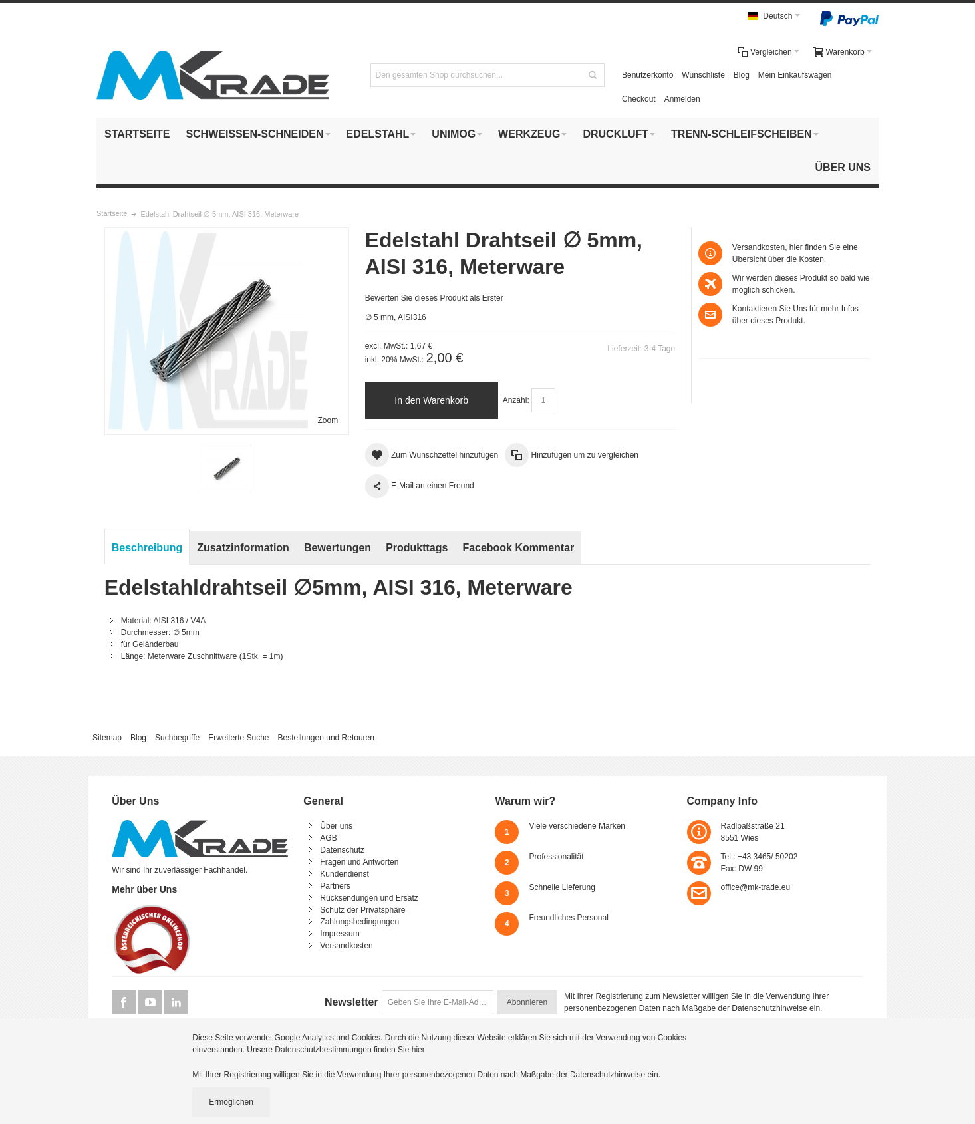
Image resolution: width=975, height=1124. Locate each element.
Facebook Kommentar (518, 547)
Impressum (339, 933)
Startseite (111, 213)
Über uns (336, 826)
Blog (742, 75)
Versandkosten (346, 945)
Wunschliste (703, 75)
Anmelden (682, 99)
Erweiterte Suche (238, 737)
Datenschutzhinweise (769, 1008)
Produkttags (417, 547)
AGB (328, 838)
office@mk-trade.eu (756, 887)
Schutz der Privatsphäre (362, 909)
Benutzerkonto (647, 75)
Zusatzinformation (243, 547)
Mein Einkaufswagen (795, 75)
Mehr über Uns (144, 889)
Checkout (639, 99)
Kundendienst (344, 874)
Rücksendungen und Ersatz (369, 898)
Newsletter (351, 1002)
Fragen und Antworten (359, 862)
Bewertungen (337, 547)
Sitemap (107, 737)
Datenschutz (342, 850)
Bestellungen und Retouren (325, 737)
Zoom (328, 420)
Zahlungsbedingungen (359, 921)
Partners (335, 886)
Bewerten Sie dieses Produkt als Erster (434, 298)
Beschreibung (147, 547)
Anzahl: (516, 400)
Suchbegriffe (177, 737)
